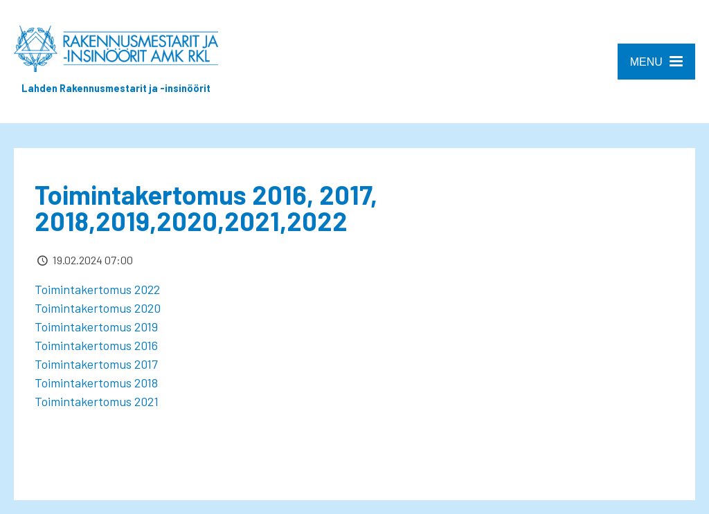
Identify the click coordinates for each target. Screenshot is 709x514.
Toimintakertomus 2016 (96, 345)
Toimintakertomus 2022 (97, 289)
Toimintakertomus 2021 (97, 401)
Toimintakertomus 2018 (96, 382)
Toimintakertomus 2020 (98, 307)
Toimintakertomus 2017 (96, 363)
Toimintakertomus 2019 (99, 326)
